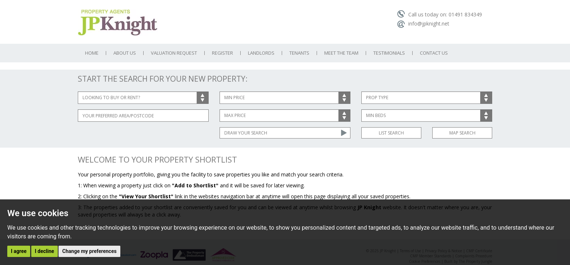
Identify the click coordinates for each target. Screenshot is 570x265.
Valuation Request (174, 53)
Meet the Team (341, 53)
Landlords (261, 53)
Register (222, 53)
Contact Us (434, 53)
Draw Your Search (245, 133)
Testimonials (389, 53)
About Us (124, 53)
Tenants (299, 53)
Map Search (462, 133)
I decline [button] (44, 251)
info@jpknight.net (423, 23)
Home (92, 53)
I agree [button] (19, 251)
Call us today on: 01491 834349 (439, 14)
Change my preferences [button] (89, 251)
